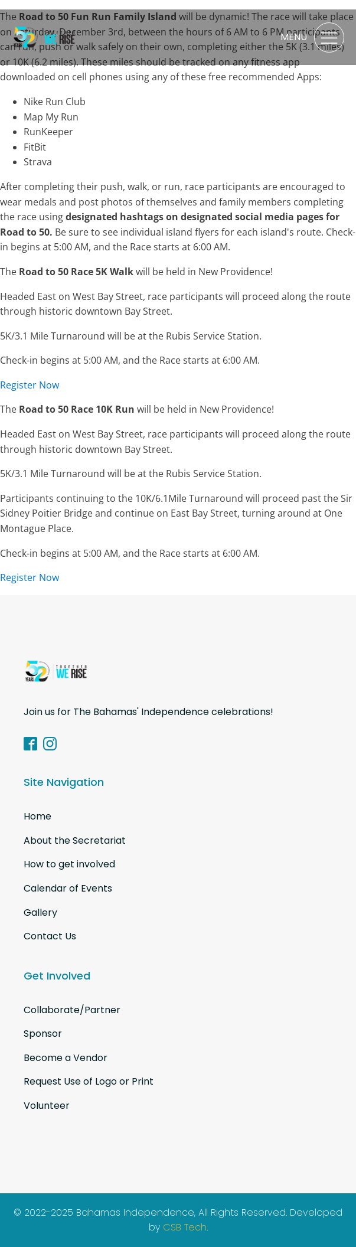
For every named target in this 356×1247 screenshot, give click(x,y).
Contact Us (50, 936)
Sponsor (43, 1033)
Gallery (40, 912)
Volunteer (47, 1105)
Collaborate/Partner (72, 1010)
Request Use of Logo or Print (88, 1081)
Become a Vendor (65, 1058)
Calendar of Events (68, 888)
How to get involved (69, 864)
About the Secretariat (75, 840)
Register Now (29, 384)
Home (37, 816)
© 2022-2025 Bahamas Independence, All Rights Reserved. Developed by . (178, 1220)
